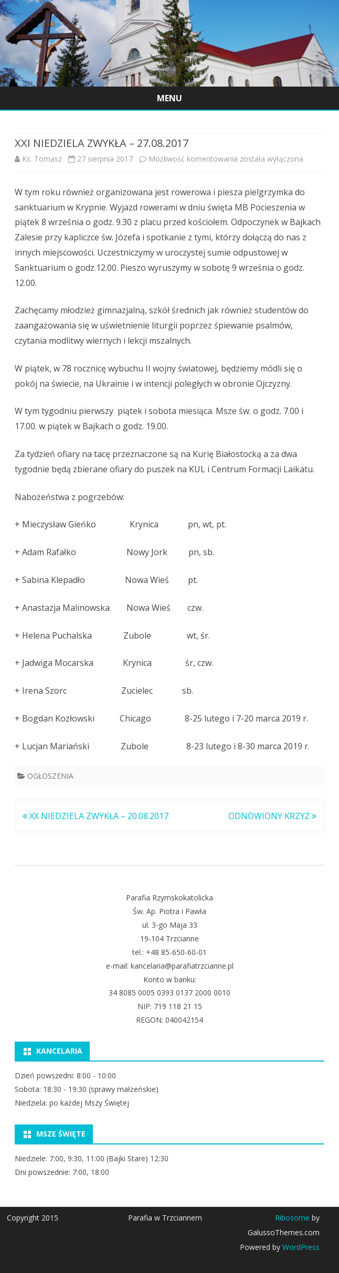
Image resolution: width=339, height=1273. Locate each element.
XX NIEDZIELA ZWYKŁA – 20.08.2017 (95, 816)
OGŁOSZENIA (50, 776)
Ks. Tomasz (42, 159)
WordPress (300, 1247)
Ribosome (292, 1218)
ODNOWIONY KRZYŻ (272, 816)
